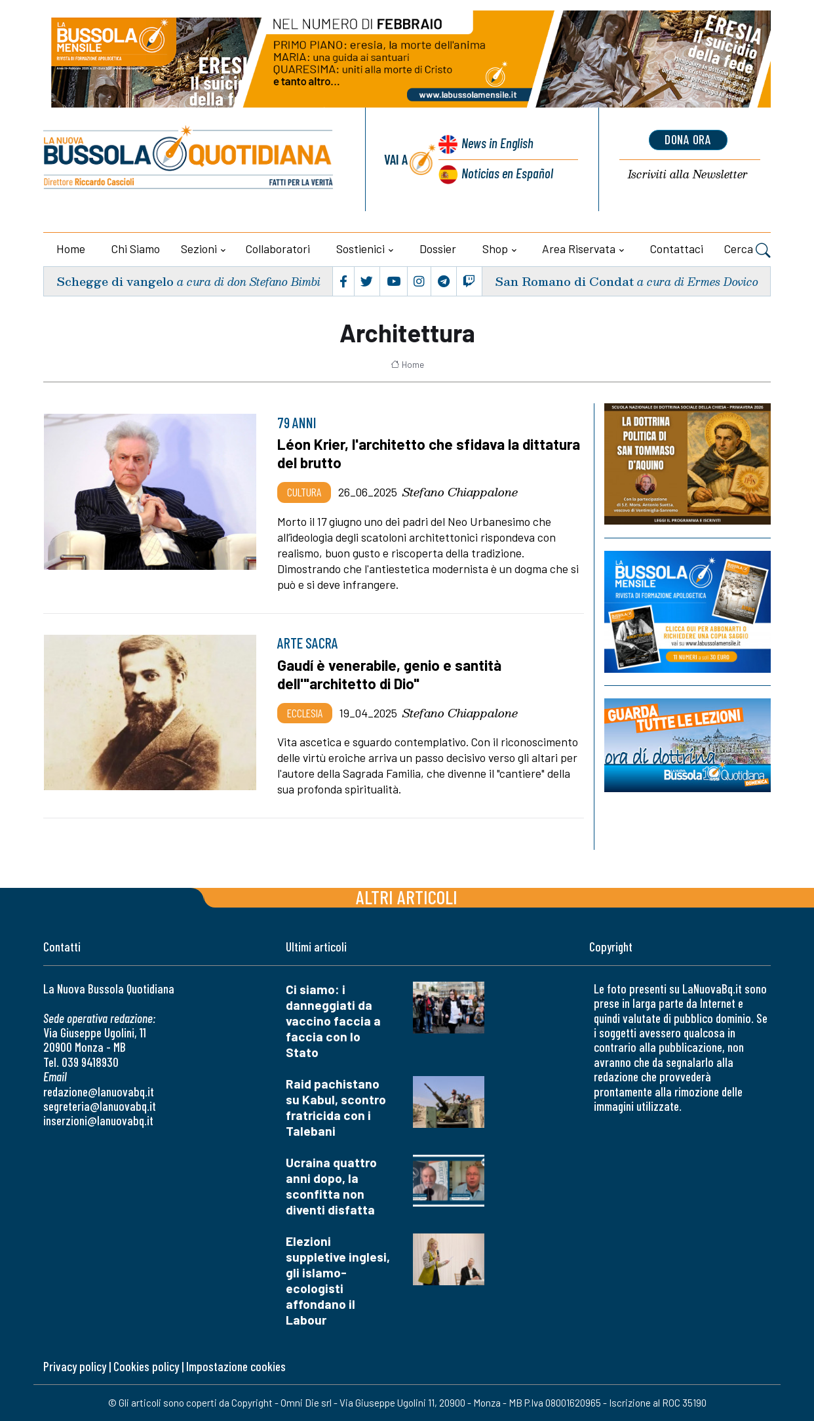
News (497, 142)
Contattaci (676, 248)
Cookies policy (146, 1366)
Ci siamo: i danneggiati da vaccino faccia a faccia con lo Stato (333, 1021)
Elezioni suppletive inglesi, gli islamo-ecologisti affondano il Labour (338, 1280)
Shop (495, 248)
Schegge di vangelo (115, 280)
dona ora (688, 140)
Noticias (507, 173)
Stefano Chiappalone (460, 491)
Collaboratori (278, 248)
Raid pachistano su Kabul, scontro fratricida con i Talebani (336, 1107)
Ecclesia (304, 713)
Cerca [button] (747, 250)
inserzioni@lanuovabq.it (98, 1120)
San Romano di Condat (564, 280)
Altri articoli (406, 896)
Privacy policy (74, 1366)
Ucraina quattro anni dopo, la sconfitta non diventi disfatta (331, 1186)
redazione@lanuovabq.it (98, 1091)
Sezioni (199, 248)
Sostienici (360, 248)
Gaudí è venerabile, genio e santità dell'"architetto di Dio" (389, 674)
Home (70, 248)
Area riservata (578, 248)
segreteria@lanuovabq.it (99, 1105)
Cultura (304, 492)
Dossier (437, 248)
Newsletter (688, 175)
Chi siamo (135, 248)
